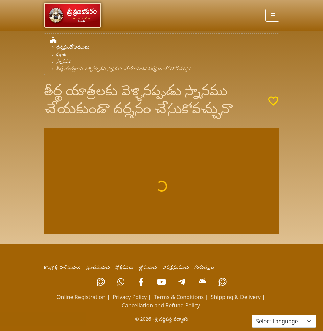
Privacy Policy (130, 297)
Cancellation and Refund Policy (161, 305)
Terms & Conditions (179, 297)
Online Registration (81, 297)
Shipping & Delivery (236, 297)
